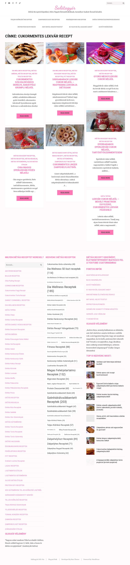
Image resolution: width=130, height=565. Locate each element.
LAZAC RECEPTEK (12, 466)
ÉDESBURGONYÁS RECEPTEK (16, 446)
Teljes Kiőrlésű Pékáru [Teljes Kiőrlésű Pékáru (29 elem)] (56, 420)
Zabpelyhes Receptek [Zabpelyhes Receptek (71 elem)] (59, 443)
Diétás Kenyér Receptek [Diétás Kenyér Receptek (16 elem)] (54, 323)
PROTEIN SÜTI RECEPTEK (14, 485)
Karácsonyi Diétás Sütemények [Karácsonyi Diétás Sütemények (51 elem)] (62, 361)
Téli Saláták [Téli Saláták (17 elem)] (51, 429)
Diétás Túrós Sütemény (14, 437)
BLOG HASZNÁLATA (94, 280)
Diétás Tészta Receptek (14, 427)
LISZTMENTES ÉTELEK (13, 471)
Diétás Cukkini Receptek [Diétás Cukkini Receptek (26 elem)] (56, 305)
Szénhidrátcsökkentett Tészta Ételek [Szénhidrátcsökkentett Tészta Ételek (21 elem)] (58, 415)
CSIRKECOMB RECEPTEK (14, 286)
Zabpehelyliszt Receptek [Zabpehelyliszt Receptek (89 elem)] (62, 439)
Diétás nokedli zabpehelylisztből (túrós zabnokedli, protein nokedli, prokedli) (109, 407)
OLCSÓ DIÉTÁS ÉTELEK (14, 480)
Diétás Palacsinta (11, 383)
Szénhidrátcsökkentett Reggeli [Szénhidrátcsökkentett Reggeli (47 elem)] (61, 406)
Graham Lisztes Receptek (15, 461)
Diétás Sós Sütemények (14, 417)
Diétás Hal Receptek (12, 344)
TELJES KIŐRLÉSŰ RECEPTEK (21, 19)
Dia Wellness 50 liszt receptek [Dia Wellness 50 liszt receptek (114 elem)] (64, 270)
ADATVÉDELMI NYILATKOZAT (97, 275)
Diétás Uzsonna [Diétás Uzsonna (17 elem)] (52, 342)
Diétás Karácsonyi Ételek (14, 354)
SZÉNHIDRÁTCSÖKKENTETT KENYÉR (19, 495)
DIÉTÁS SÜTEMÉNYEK (65, 159)
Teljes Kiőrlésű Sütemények (15, 505)
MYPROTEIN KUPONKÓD (27, 27)
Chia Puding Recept (12, 281)
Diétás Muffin (10, 378)
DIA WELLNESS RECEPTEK (21, 71)
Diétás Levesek (11, 373)
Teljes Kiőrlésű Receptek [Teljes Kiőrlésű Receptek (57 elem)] (60, 425)
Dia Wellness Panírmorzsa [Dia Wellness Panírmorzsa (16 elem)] (55, 282)
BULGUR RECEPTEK (12, 276)
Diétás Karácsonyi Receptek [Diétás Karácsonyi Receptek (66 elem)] (62, 319)
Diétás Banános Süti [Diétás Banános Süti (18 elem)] (73, 300)
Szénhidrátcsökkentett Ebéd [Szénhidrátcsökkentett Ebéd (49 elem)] (61, 393)
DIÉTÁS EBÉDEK (11, 334)
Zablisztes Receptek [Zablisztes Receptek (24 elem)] (71, 434)
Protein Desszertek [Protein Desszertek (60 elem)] (58, 388)
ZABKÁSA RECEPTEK (13, 519)
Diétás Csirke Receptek (14, 320)
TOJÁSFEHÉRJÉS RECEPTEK (16, 510)
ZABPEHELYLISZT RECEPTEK (49, 19)
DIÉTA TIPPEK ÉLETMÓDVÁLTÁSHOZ (106, 19)
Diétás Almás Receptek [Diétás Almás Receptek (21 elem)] (55, 300)
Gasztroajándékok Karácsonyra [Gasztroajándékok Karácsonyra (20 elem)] (57, 351)
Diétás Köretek (10, 368)
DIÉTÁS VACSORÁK (12, 441)
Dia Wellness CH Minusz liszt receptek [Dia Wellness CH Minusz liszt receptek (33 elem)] (62, 278)
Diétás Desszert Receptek (105, 71)
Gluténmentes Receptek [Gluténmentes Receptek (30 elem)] (56, 356)
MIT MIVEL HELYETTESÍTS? (52, 27)
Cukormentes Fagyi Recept (15, 290)
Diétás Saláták (10, 412)
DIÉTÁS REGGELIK (31, 159)
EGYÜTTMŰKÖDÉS (106, 27)
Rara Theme (75, 559)
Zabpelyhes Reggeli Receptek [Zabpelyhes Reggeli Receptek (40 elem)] (60, 448)
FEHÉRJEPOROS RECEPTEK (76, 19)
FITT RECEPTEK (69, 76)
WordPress (95, 559)
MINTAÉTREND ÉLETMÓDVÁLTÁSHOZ (100, 295)
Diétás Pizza (10, 393)
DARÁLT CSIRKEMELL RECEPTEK (17, 300)
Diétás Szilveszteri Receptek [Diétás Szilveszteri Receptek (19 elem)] (56, 337)
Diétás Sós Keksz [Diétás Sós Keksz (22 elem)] (75, 337)
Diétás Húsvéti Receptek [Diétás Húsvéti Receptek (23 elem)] (55, 309)
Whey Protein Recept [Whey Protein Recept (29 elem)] (67, 430)
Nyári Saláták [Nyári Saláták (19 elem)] (74, 383)
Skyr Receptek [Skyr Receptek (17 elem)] (77, 388)
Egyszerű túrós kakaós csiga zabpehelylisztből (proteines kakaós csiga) (110, 386)
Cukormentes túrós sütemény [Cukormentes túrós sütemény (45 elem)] (61, 264)
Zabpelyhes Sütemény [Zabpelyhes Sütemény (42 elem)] (58, 453)
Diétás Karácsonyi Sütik (62, 153)
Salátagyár (65, 7)
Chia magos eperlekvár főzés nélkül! (24, 170)
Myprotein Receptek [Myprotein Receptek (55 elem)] (58, 379)
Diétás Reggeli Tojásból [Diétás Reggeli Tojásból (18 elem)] (54, 333)
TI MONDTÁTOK (92, 319)
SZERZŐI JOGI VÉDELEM (95, 314)
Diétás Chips (10, 315)
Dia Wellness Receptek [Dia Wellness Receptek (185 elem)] (61, 289)
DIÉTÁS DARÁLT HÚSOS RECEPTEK (18, 325)
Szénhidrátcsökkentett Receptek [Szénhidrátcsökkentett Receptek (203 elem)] (62, 400)
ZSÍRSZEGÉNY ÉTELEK (13, 529)
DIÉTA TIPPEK (105, 196)
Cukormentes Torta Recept (15, 295)
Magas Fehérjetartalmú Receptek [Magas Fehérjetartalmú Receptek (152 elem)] (61, 372)
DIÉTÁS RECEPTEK (24, 73)
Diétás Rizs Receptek (13, 407)
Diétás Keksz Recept (13, 364)
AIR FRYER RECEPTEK (13, 271)
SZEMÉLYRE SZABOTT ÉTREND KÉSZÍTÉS (102, 309)
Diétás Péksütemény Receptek (16, 388)
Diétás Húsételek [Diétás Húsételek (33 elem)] (55, 314)
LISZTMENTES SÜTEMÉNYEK (16, 476)
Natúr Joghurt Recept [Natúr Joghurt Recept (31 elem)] (56, 384)
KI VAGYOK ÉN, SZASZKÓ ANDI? (80, 27)
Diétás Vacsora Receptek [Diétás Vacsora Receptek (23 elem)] (70, 342)
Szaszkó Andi (32, 60)
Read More (24, 116)
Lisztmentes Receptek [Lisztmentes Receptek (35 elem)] (57, 366)
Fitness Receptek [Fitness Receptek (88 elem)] (58, 347)
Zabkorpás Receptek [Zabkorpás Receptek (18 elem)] (53, 434)
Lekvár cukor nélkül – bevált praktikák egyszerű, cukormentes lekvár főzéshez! (105, 204)
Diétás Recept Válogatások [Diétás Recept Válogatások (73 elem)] (62, 328)
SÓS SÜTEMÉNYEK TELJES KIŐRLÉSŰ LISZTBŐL (23, 490)
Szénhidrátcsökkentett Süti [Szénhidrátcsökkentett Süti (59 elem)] (61, 411)
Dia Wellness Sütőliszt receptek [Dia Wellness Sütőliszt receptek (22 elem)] (57, 295)
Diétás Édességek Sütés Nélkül (16, 339)
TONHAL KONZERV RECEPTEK (16, 514)
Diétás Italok (10, 349)
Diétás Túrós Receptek (13, 432)
